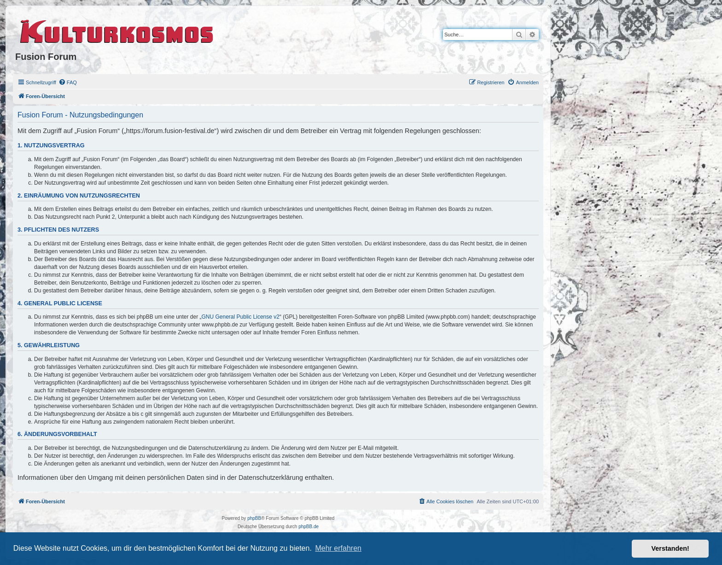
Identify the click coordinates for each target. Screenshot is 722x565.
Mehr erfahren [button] (338, 548)
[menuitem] (67, 82)
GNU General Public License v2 (240, 317)
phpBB (254, 518)
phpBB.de (308, 526)
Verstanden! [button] (670, 548)
